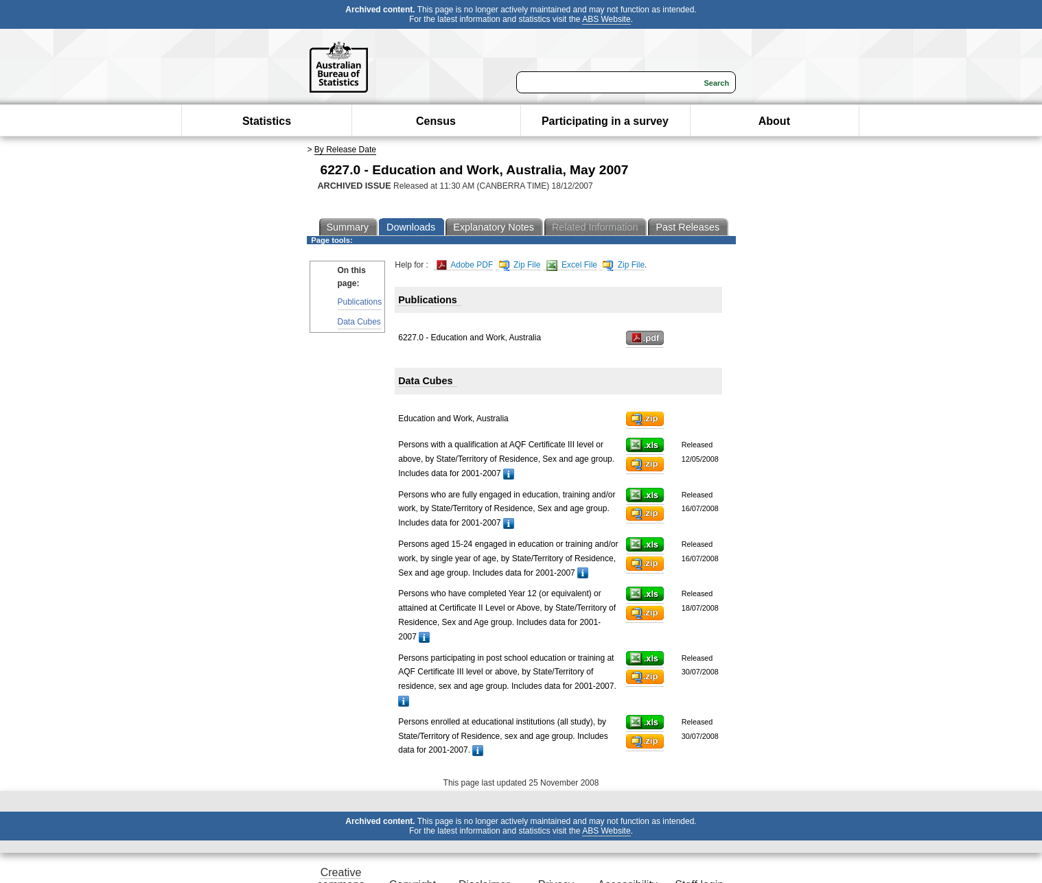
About (774, 121)
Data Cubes (359, 322)
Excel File (571, 265)
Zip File (520, 265)
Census (436, 121)
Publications (360, 302)
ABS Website (606, 19)
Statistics (266, 121)
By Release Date (345, 149)
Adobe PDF (465, 265)
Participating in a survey (605, 121)
